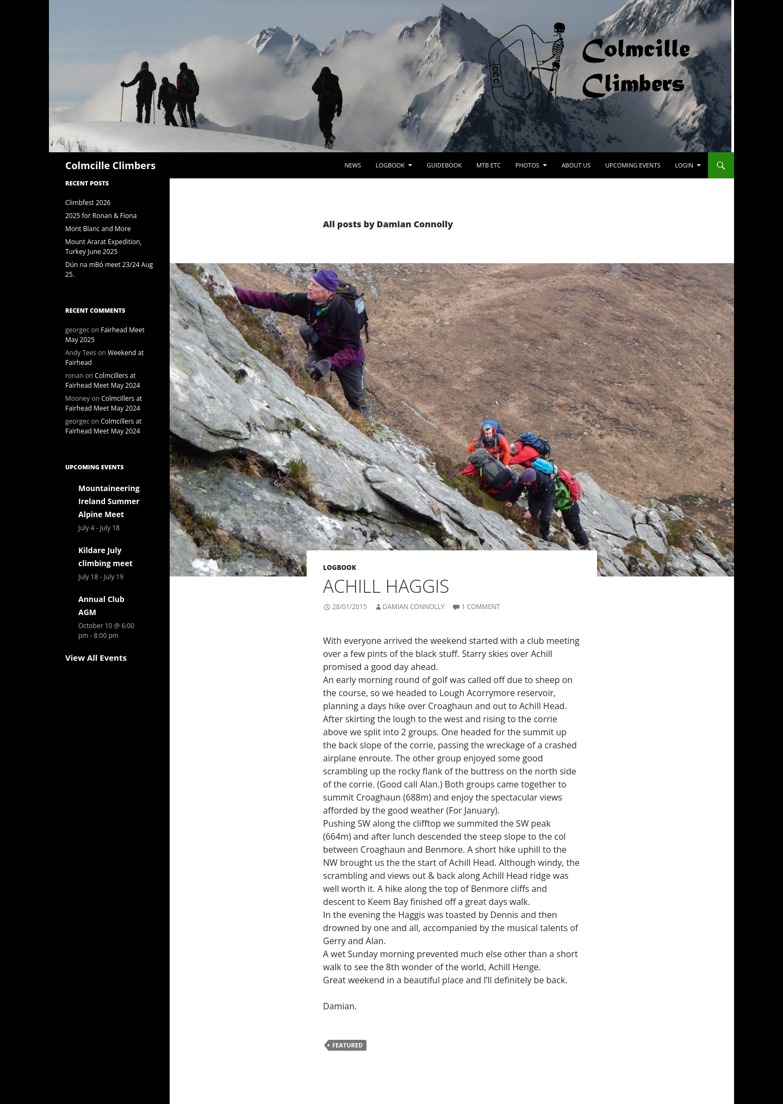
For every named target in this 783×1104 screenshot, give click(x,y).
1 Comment (481, 606)
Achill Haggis (386, 586)
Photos (527, 165)
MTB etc (488, 165)
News (352, 165)
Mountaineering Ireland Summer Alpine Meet (109, 501)
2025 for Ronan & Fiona (100, 215)
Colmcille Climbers (110, 165)
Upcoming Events (632, 165)
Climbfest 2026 (87, 202)
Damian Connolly (414, 606)
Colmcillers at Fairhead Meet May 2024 (102, 380)
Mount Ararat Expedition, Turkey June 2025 (103, 246)
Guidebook (444, 165)
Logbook (390, 165)
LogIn (684, 165)
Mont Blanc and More (98, 228)
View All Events (96, 657)
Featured (347, 1045)
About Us (576, 165)
